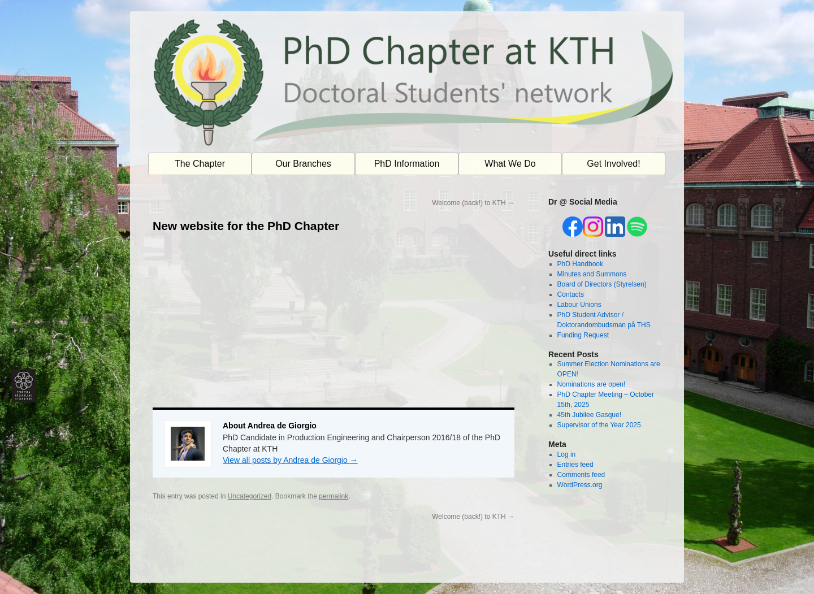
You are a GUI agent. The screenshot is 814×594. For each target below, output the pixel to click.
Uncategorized (249, 496)
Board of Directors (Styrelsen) (602, 284)
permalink (333, 496)
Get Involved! (613, 163)
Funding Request (583, 335)
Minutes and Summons (592, 274)
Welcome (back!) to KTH (473, 203)
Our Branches (303, 163)
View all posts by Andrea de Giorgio (290, 460)
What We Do (509, 163)
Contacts (570, 294)
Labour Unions (579, 305)
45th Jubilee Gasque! (589, 415)
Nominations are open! (591, 384)
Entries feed (575, 465)
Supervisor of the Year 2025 (599, 425)
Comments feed (581, 475)
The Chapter (200, 163)
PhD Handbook (580, 264)
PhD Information (407, 163)
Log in (566, 454)
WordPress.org (580, 485)
